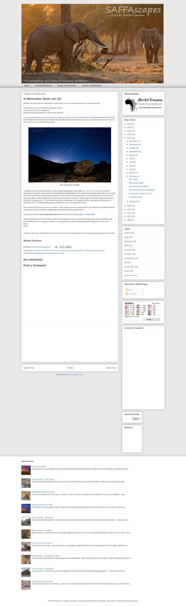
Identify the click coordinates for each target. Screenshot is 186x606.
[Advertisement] (69, 343)
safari (126, 237)
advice (126, 271)
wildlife (127, 233)
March (132, 173)
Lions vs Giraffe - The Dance (42, 569)
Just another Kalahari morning (43, 492)
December (133, 141)
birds (126, 246)
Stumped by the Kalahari (139, 186)
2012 (129, 209)
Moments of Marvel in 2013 (42, 505)
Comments (131, 294)
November (133, 145)
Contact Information (43, 85)
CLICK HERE (89, 214)
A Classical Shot (135, 197)
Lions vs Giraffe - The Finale (42, 518)
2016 (129, 131)
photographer (28, 253)
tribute (61, 253)
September (133, 151)
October (132, 148)
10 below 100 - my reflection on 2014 (45, 556)
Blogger (135, 601)
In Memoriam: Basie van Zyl (140, 193)
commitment (45, 250)
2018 (129, 124)
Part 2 (26, 226)
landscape (73, 250)
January (132, 201)
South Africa (49, 253)
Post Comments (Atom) (75, 375)
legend (80, 250)
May (131, 166)
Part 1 (26, 224)
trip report (128, 254)
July (131, 159)
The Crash (133, 179)
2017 (129, 127)
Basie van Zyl (34, 250)
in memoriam (55, 250)
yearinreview (129, 275)
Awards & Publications (91, 85)
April (131, 169)
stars (56, 253)
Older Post (111, 368)
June (131, 162)
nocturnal (94, 250)
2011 (129, 213)
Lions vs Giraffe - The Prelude (43, 479)
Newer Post (29, 368)
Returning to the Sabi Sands (42, 581)
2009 (129, 220)
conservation (129, 267)
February (133, 176)
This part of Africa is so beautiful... (142, 190)
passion (102, 250)
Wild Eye (127, 250)
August (132, 155)
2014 (129, 138)
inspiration (65, 250)
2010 (129, 216)
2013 (129, 206)
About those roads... (137, 183)
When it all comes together (42, 530)
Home (26, 85)
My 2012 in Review (39, 467)
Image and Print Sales (67, 85)
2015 (129, 134)
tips (125, 262)
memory (87, 250)
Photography (39, 253)
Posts (129, 290)
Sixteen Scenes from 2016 (42, 543)
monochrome (129, 258)
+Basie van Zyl (91, 191)
